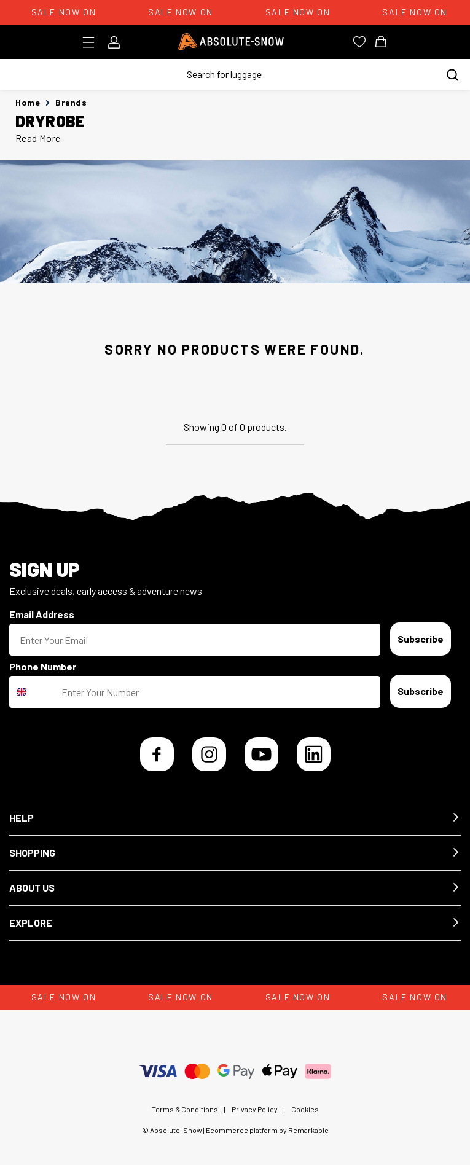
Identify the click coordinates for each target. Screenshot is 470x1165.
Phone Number (42, 666)
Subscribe (421, 639)
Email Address (41, 614)
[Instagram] (209, 754)
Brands (71, 102)
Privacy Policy (255, 1109)
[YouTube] (261, 754)
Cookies (305, 1109)
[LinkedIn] (314, 754)
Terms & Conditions (185, 1109)
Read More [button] (38, 138)
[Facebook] (157, 754)
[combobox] (32, 692)
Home (27, 102)
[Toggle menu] (92, 42)
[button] (235, 818)
